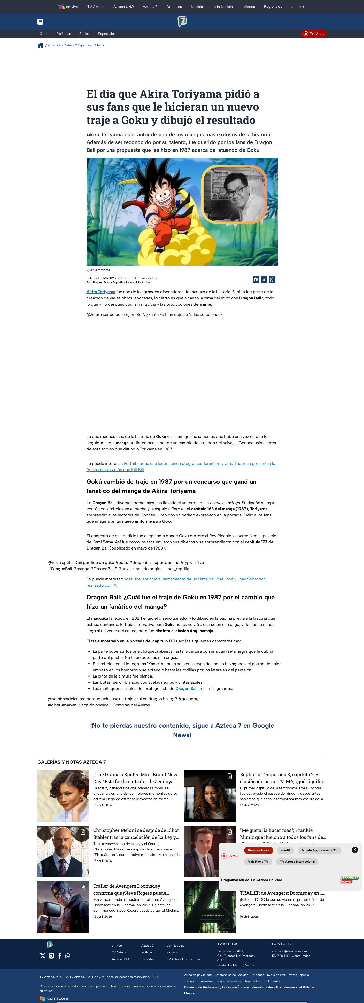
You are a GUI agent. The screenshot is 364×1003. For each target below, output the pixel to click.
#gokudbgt (189, 698)
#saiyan (68, 705)
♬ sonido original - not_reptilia (160, 568)
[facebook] (60, 957)
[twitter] (43, 957)
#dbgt (54, 705)
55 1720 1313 (281, 956)
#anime (172, 562)
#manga (81, 568)
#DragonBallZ (103, 568)
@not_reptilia (60, 562)
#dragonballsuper (146, 562)
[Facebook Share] (256, 279)
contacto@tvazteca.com (289, 951)
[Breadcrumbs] (42, 45)
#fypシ (187, 562)
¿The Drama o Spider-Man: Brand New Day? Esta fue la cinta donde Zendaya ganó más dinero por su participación (135, 777)
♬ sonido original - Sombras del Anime (114, 705)
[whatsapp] (67, 956)
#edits (121, 562)
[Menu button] (58, 22)
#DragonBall (60, 568)
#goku (124, 568)
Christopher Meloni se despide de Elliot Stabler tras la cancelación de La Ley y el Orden (136, 833)
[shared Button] (272, 279)
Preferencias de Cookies (231, 975)
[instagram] (51, 957)
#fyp (199, 562)
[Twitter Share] (264, 279)
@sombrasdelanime (67, 698)
